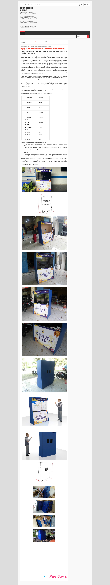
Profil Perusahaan (24, 4)
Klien (82, 33)
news (43, 46)
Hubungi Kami (31, 4)
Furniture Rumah (57, 33)
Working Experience (47, 46)
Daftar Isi (36, 4)
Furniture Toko (47, 33)
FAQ (40, 4)
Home (22, 33)
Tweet (22, 574)
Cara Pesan (76, 33)
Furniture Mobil (67, 33)
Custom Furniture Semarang (26, 9)
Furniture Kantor (36, 33)
